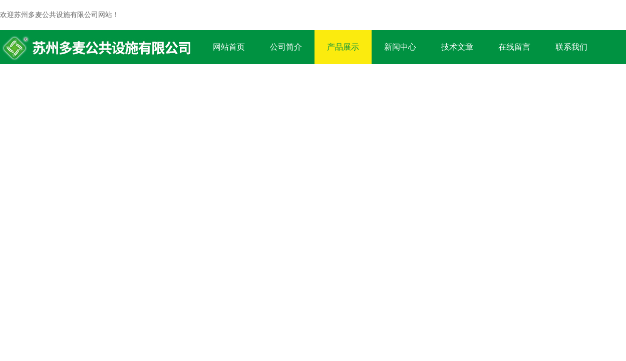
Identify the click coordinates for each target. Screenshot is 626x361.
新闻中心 (400, 47)
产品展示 (343, 47)
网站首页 (229, 47)
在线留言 (514, 47)
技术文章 (457, 47)
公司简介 (286, 47)
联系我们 (571, 47)
